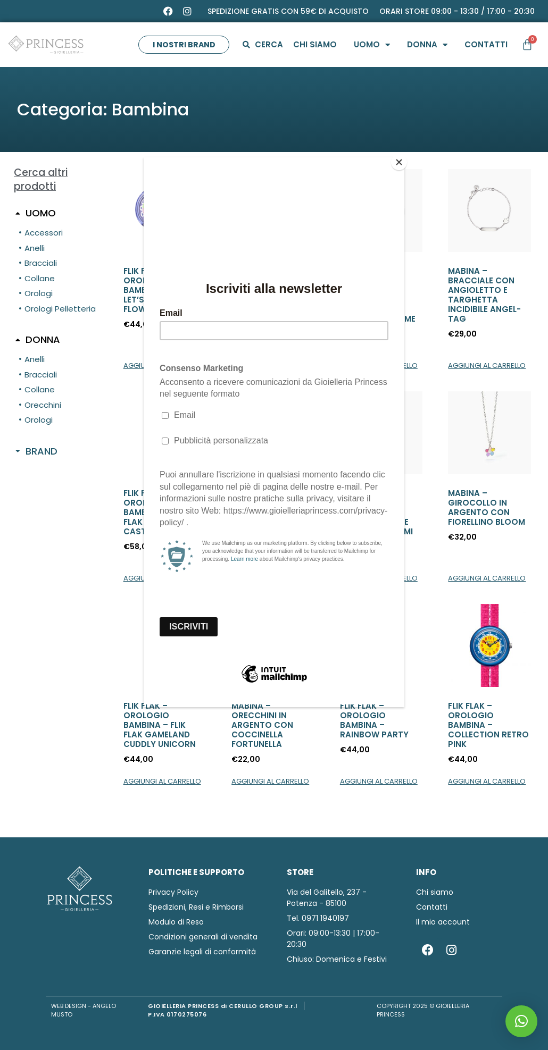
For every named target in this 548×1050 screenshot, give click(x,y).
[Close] (402, 160)
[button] (521, 1021)
